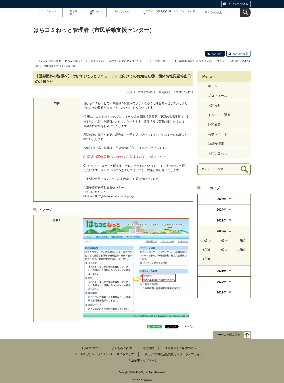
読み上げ (217, 53)
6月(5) (206, 249)
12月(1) (206, 240)
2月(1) (241, 249)
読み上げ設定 (240, 53)
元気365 (148, 379)
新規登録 (73, 12)
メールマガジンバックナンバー (94, 354)
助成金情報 (216, 144)
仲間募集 (214, 124)
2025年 (221, 198)
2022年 (221, 231)
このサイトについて (48, 12)
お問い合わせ (96, 12)
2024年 (221, 209)
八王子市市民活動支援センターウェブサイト (174, 354)
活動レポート (217, 134)
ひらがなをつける (238, 3)
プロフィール (217, 96)
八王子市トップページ (142, 360)
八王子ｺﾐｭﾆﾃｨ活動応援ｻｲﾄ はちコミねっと (58, 60)
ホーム (213, 86)
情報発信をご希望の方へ (181, 348)
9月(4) (224, 240)
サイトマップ (125, 354)
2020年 (221, 281)
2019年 (221, 292)
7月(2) (241, 240)
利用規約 (148, 348)
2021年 (221, 270)
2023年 (221, 220)
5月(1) (224, 249)
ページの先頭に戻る (228, 334)
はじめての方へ (90, 348)
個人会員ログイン (122, 12)
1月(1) (206, 258)
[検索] (245, 12)
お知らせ (160, 60)
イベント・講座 (219, 115)
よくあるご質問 (121, 348)
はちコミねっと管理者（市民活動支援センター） (119, 60)
